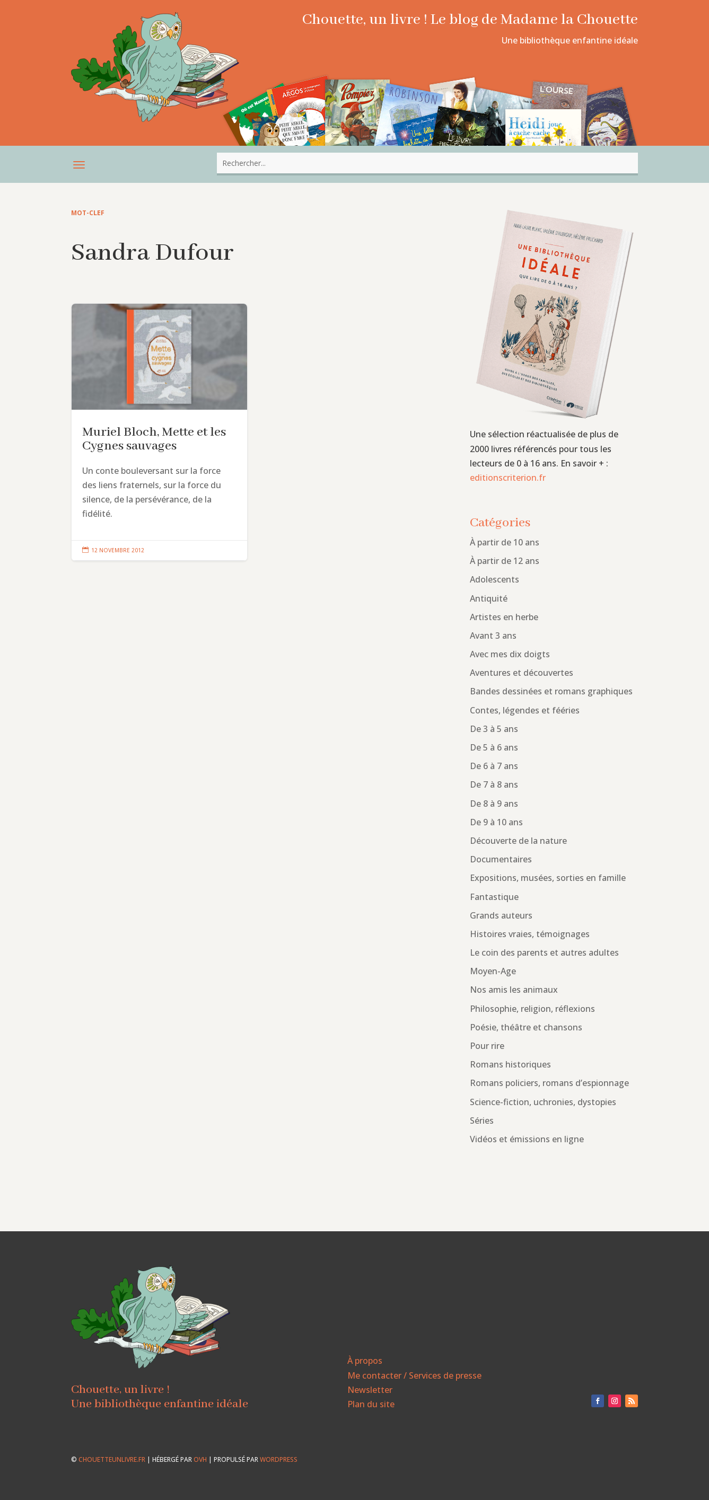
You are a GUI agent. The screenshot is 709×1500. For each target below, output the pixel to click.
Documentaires (501, 859)
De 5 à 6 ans (494, 747)
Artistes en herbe (504, 617)
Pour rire (487, 1046)
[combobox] (427, 163)
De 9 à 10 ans (496, 822)
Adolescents (494, 579)
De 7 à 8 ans (494, 784)
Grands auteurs (501, 915)
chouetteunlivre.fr (111, 1459)
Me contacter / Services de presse (414, 1375)
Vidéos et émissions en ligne (527, 1139)
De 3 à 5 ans (494, 729)
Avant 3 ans (493, 635)
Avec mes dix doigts (510, 654)
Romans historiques (510, 1064)
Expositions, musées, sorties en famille (548, 878)
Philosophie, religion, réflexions (532, 1008)
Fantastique (494, 897)
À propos (364, 1360)
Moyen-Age (493, 971)
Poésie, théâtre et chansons (526, 1027)
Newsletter (369, 1390)
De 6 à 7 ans (494, 766)
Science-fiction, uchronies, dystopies (543, 1102)
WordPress (278, 1459)
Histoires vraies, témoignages (530, 934)
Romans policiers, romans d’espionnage (549, 1083)
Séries (482, 1120)
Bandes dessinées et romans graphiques (551, 691)
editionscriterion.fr (508, 477)
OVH (200, 1459)
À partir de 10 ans (504, 542)
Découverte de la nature (518, 840)
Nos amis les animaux (514, 989)
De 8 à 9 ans (494, 803)
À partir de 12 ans (504, 561)
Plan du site (371, 1404)
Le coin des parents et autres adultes (544, 952)
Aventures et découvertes (521, 672)
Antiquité (488, 598)
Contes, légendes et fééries (525, 710)
